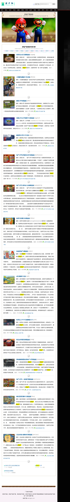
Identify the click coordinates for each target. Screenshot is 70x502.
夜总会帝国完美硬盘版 (23, 339)
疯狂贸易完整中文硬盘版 (23, 396)
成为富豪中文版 (21, 276)
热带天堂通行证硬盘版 (23, 218)
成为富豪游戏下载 (29, 313)
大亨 (39, 465)
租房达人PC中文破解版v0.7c (24, 320)
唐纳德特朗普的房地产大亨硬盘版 (26, 359)
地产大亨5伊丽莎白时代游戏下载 (27, 178)
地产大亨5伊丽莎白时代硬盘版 (25, 155)
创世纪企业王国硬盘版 (23, 55)
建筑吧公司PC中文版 (22, 135)
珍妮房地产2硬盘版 (22, 251)
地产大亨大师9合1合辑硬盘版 (25, 185)
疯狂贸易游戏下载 (40, 428)
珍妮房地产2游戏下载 (34, 269)
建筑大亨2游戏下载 (40, 111)
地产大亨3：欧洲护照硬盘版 (24, 379)
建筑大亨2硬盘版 (21, 101)
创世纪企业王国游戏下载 (15, 70)
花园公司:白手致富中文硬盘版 (25, 118)
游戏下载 (25, 498)
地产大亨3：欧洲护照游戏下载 (34, 390)
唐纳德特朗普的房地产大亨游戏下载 (33, 372)
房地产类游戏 (29, 491)
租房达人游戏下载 (19, 333)
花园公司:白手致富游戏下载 (36, 128)
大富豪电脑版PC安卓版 (23, 77)
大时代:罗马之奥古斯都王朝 (12, 465)
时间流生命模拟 (9, 471)
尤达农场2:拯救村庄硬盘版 (24, 434)
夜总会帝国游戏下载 (39, 352)
